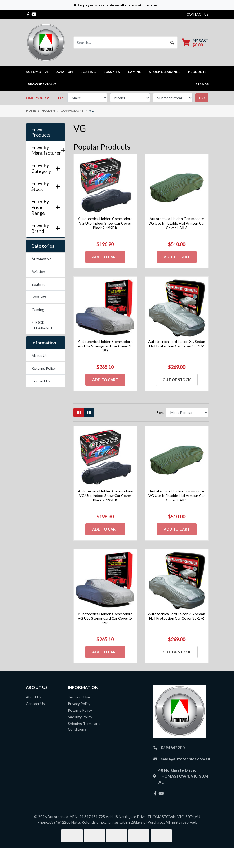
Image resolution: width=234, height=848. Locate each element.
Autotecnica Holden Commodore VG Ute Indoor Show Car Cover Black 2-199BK (105, 223)
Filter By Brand (45, 228)
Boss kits (111, 72)
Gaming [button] (134, 72)
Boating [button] (88, 72)
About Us (39, 355)
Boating (38, 284)
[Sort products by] (187, 412)
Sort (160, 412)
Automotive (41, 258)
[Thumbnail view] (78, 412)
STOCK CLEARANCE (164, 72)
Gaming (38, 309)
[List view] (89, 412)
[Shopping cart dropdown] (195, 42)
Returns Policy (44, 368)
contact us (198, 14)
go (202, 97)
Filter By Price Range (45, 207)
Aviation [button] (64, 72)
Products (197, 72)
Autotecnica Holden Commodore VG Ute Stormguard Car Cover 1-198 (105, 346)
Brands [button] (202, 84)
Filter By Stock (45, 186)
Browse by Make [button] (42, 84)
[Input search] (120, 42)
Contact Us (41, 381)
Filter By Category (45, 168)
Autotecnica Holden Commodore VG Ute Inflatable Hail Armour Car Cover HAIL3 (176, 223)
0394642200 (173, 747)
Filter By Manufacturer (45, 150)
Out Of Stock (176, 379)
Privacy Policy (79, 703)
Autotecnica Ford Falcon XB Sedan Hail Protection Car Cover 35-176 (176, 343)
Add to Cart (105, 257)
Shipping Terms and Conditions (84, 726)
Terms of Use (79, 697)
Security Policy (80, 717)
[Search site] (172, 42)
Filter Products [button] (40, 132)
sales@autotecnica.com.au (185, 759)
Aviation (38, 271)
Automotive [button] (37, 72)
